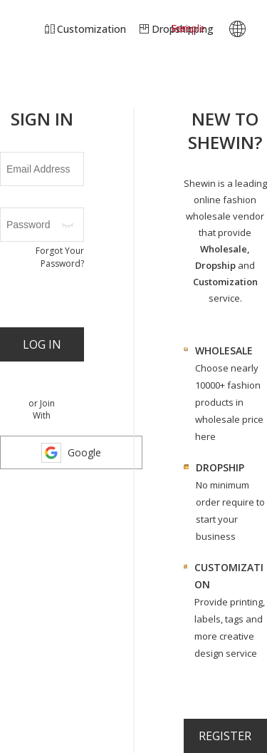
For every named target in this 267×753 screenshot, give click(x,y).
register (225, 736)
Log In (42, 344)
